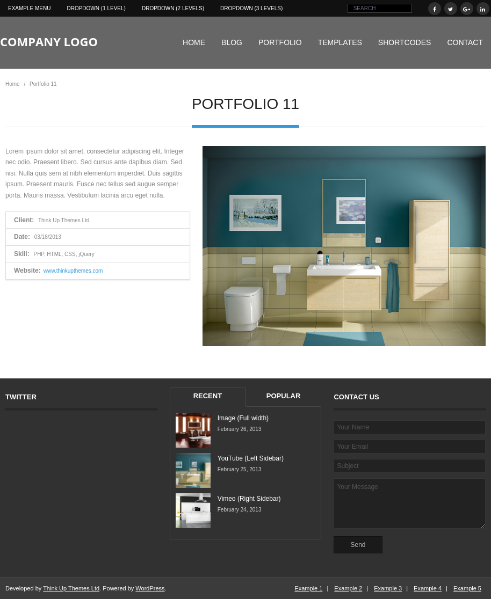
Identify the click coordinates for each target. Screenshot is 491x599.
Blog (231, 42)
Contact (465, 42)
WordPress (149, 588)
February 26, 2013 (240, 429)
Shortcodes (404, 42)
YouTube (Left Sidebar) (251, 458)
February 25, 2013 (240, 469)
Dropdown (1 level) (96, 8)
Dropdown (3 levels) (251, 8)
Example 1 (308, 588)
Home (194, 42)
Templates (340, 42)
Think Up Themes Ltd (71, 588)
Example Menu (29, 8)
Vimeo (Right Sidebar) (249, 498)
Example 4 (428, 588)
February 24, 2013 (240, 510)
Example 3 (388, 588)
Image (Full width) (243, 418)
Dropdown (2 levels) (173, 8)
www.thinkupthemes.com (73, 271)
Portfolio (280, 42)
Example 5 (467, 588)
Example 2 (348, 588)
